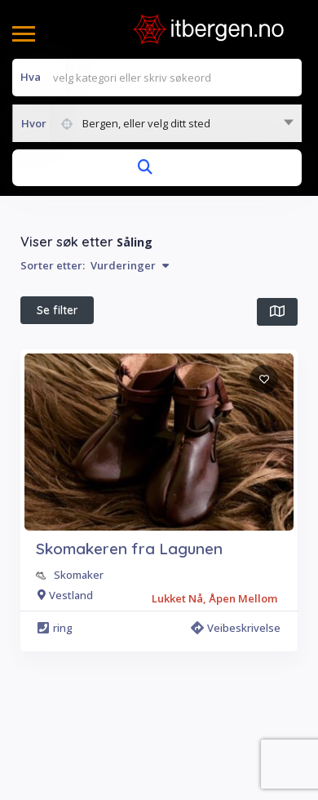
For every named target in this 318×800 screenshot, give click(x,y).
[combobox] (157, 123)
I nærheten (65, 349)
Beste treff (222, 348)
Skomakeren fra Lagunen (129, 627)
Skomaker (79, 653)
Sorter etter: (94, 265)
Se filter (57, 310)
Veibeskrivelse (235, 706)
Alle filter (206, 387)
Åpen (143, 348)
